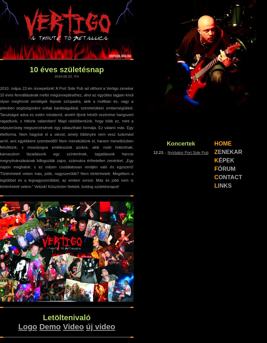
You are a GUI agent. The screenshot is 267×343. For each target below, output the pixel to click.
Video (73, 326)
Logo (27, 326)
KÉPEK (224, 160)
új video (100, 326)
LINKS (223, 185)
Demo (50, 326)
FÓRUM (225, 169)
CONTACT (228, 177)
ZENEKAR (228, 152)
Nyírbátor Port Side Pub (188, 152)
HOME (223, 143)
